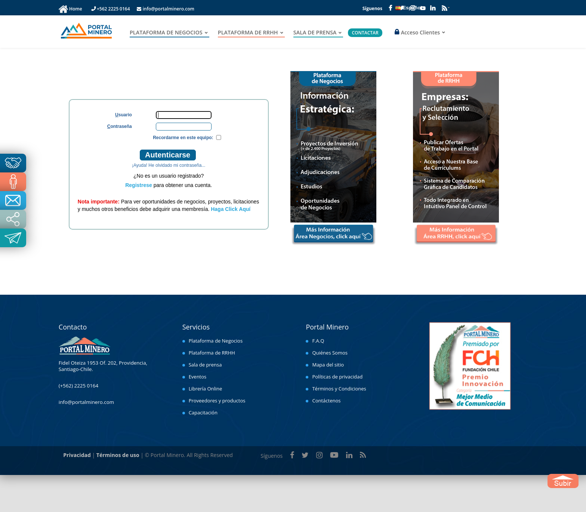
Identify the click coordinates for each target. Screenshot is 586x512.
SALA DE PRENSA (315, 32)
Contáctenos (326, 400)
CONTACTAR (365, 33)
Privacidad (77, 455)
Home (76, 9)
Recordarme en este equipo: (183, 137)
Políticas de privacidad (337, 376)
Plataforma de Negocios (216, 340)
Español (408, 8)
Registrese (138, 185)
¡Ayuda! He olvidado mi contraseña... (169, 165)
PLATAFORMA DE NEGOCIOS (166, 32)
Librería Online (205, 388)
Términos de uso (117, 455)
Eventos (198, 376)
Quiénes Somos (330, 352)
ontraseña (119, 126)
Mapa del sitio (328, 364)
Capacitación (203, 412)
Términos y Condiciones (339, 388)
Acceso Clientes (417, 32)
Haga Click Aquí (230, 209)
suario (123, 114)
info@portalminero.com (165, 9)
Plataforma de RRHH (212, 352)
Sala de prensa (205, 364)
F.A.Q (318, 340)
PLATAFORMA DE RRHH (248, 32)
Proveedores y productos (217, 400)
